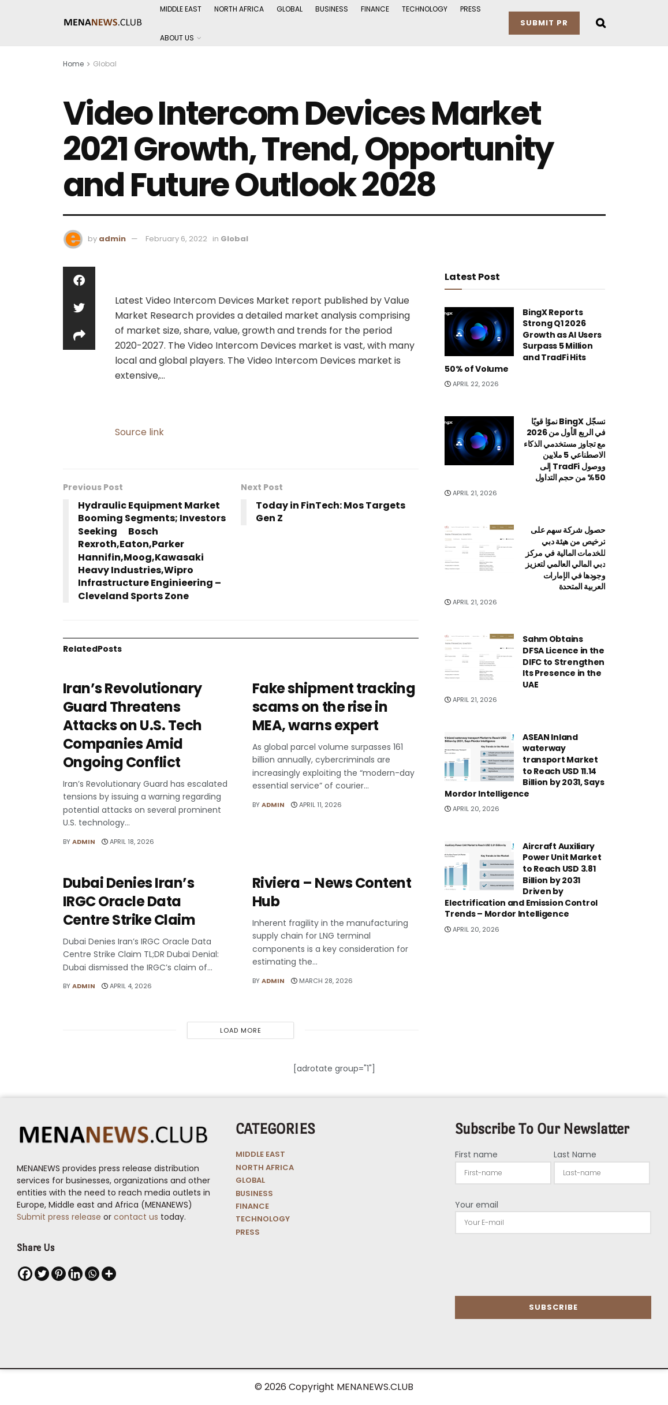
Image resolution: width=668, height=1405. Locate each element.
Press (470, 9)
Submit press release (59, 1217)
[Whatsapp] (92, 1273)
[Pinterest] (58, 1273)
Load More (241, 1030)
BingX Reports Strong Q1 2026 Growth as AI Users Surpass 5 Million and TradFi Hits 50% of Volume (523, 341)
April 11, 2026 (316, 804)
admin (112, 238)
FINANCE (252, 1206)
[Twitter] (42, 1273)
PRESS (248, 1232)
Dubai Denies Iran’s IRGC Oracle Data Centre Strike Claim (129, 901)
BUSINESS (254, 1193)
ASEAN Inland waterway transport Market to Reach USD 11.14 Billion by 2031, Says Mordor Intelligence (524, 765)
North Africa (239, 9)
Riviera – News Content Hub (331, 892)
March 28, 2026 (322, 980)
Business (331, 9)
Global (290, 9)
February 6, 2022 (176, 238)
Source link (139, 432)
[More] (109, 1273)
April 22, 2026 (472, 383)
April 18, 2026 (128, 841)
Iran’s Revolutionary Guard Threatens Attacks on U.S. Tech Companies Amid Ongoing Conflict (132, 725)
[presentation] (542, 1264)
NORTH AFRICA (265, 1167)
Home (73, 64)
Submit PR (544, 22)
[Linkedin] (75, 1273)
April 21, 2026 (471, 493)
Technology (424, 9)
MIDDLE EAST (260, 1154)
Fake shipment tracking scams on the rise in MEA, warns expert (333, 707)
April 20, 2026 (472, 808)
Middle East (180, 9)
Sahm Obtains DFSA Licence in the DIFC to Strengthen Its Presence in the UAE (563, 661)
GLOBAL (250, 1180)
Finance (375, 9)
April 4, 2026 (127, 986)
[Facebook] (25, 1273)
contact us (136, 1217)
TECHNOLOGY (263, 1218)
